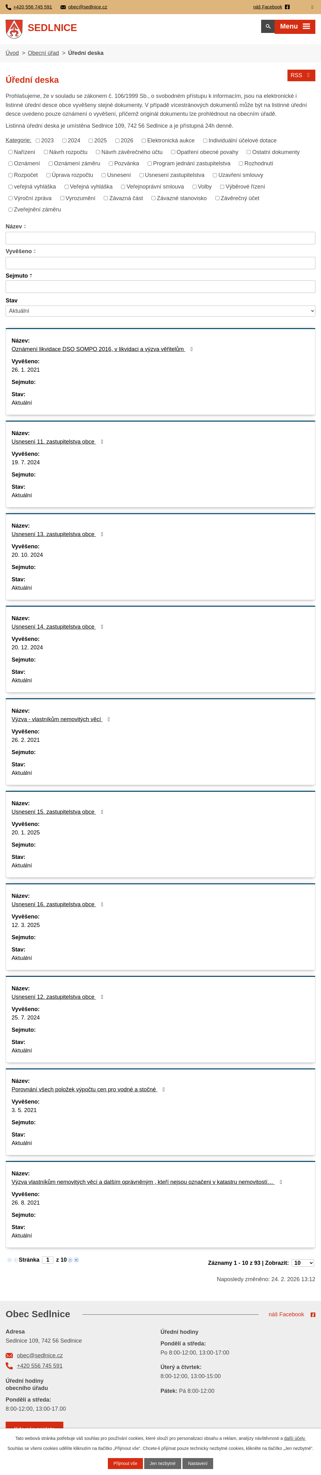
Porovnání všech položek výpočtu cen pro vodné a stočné (89, 1091)
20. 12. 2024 (27, 649)
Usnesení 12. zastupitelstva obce (59, 999)
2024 (74, 142)
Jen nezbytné (163, 1463)
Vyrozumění (80, 200)
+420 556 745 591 (40, 1368)
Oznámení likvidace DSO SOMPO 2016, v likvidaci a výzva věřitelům (103, 351)
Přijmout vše (125, 1463)
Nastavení (198, 1463)
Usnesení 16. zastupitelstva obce (59, 906)
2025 (100, 142)
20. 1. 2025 (26, 834)
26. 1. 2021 (26, 372)
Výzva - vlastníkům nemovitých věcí (62, 721)
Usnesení (119, 177)
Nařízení (24, 154)
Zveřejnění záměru (37, 211)
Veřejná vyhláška (91, 188)
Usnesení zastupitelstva (174, 177)
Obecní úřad (43, 55)
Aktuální (22, 405)
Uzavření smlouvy (240, 177)
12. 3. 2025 (26, 927)
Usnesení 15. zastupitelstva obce (59, 814)
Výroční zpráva (33, 200)
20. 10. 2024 (27, 557)
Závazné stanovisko (182, 200)
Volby (205, 188)
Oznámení (27, 165)
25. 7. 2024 (26, 1019)
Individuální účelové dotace (242, 142)
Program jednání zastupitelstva (191, 165)
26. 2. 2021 (26, 742)
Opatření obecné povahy (207, 154)
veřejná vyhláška (35, 188)
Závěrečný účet (240, 200)
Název (14, 228)
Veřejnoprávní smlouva (155, 188)
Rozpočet (26, 177)
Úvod (12, 55)
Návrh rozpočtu (68, 154)
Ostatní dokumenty (276, 154)
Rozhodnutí (259, 165)
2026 (127, 142)
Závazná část (126, 200)
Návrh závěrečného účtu (132, 154)
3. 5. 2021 (24, 1112)
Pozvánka (126, 165)
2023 (47, 142)
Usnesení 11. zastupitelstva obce (59, 443)
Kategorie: (18, 142)
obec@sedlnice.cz (40, 1357)
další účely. (295, 1438)
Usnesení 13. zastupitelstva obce (59, 536)
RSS (301, 77)
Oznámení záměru (77, 165)
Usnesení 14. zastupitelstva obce (59, 629)
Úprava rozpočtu (72, 177)
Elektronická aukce (171, 142)
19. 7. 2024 (26, 464)
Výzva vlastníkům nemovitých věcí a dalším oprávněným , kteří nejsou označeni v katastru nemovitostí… (148, 1184)
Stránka (29, 1262)
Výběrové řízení (245, 188)
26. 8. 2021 (26, 1204)
